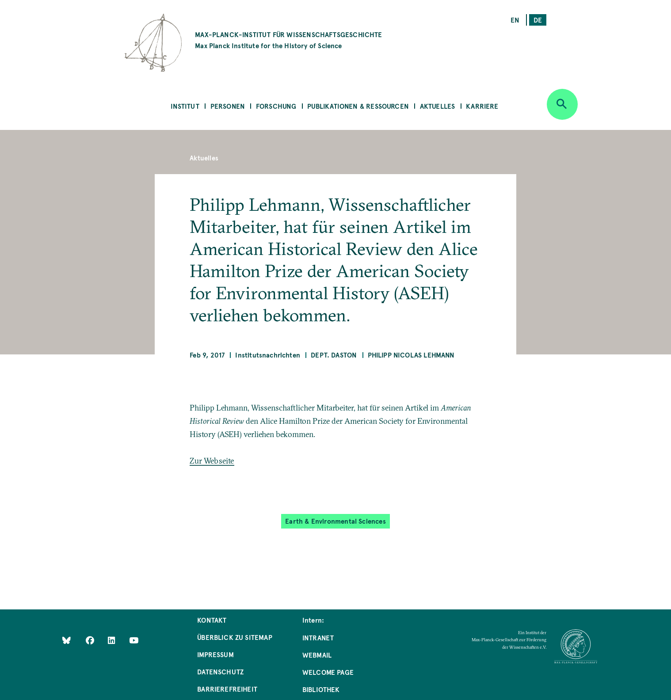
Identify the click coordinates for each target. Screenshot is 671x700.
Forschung (276, 105)
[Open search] (562, 104)
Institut (185, 105)
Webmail (317, 654)
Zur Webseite (212, 461)
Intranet (318, 637)
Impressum (215, 654)
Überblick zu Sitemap (234, 637)
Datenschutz (220, 671)
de (538, 19)
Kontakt (211, 619)
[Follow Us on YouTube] (133, 640)
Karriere (482, 105)
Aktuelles (437, 105)
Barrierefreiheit (227, 688)
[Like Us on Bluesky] (66, 640)
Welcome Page (328, 672)
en (515, 19)
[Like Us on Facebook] (91, 640)
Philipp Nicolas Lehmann (411, 354)
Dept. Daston (334, 354)
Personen (227, 105)
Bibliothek (321, 689)
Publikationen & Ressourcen (358, 105)
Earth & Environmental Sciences (335, 521)
